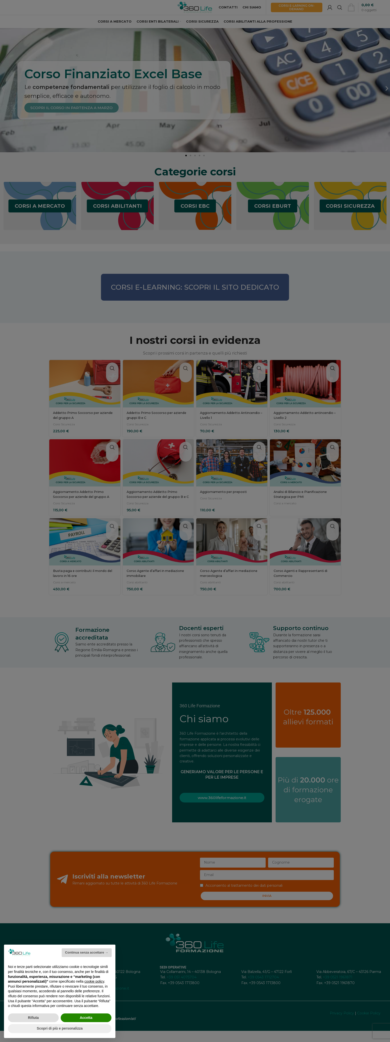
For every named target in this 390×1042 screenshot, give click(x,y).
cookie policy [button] (94, 981)
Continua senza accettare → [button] (86, 952)
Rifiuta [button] (33, 1018)
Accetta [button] (86, 1018)
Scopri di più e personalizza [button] (60, 1028)
